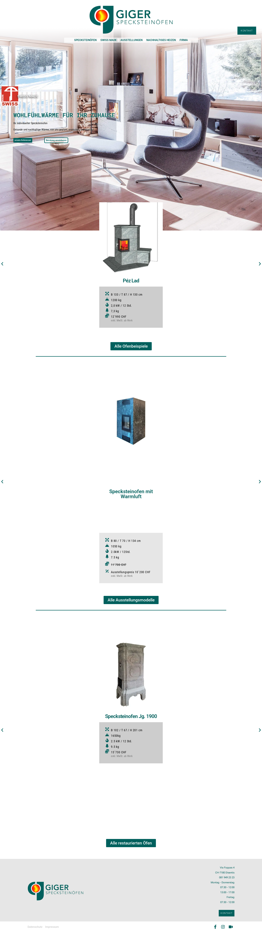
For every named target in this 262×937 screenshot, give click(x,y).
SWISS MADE (108, 40)
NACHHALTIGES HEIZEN (161, 40)
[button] (4, 264)
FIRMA (184, 40)
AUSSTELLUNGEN (131, 40)
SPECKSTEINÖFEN (85, 40)
